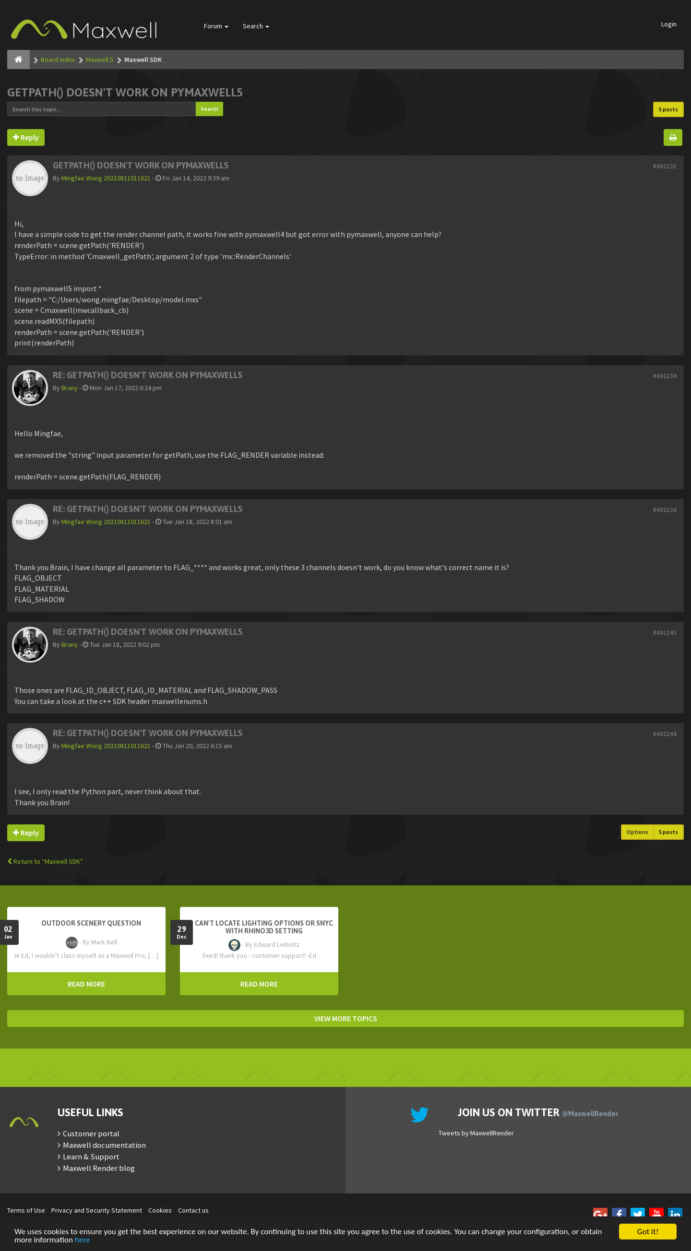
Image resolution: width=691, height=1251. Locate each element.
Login (669, 24)
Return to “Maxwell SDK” (45, 861)
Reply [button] (26, 137)
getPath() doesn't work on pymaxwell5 (125, 92)
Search (256, 26)
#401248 (665, 734)
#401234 (665, 376)
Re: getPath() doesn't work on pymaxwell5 (148, 375)
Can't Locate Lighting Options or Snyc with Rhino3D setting (264, 927)
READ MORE (86, 984)
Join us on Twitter (538, 1112)
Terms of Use (26, 1210)
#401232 (665, 166)
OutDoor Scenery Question (91, 923)
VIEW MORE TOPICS (345, 1018)
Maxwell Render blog (99, 1168)
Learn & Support (91, 1156)
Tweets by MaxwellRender (476, 1133)
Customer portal (91, 1133)
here (82, 1240)
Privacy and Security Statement (96, 1210)
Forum (216, 26)
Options (637, 831)
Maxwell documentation (104, 1145)
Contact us (193, 1210)
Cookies (160, 1210)
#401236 (665, 509)
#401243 (665, 632)
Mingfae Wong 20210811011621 (106, 178)
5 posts (668, 109)
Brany (69, 387)
